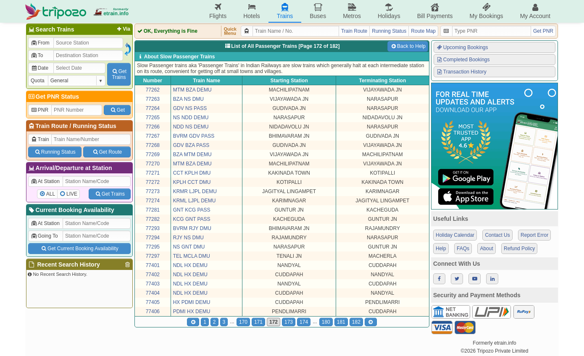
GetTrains (118, 74)
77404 (153, 293)
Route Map (423, 31)
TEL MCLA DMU (191, 256)
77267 (153, 136)
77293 (153, 228)
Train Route (52, 126)
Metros (352, 11)
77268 (153, 145)
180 (326, 322)
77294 (153, 238)
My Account (535, 11)
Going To (44, 236)
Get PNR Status (53, 96)
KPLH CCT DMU (192, 182)
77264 (153, 108)
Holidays (389, 11)
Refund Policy (519, 248)
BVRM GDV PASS (193, 136)
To (37, 55)
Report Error (534, 235)
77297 (153, 256)
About (486, 248)
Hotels (251, 11)
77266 (153, 127)
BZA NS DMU (188, 99)
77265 (153, 117)
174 (304, 322)
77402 (153, 274)
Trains (285, 11)
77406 (153, 311)
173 (288, 322)
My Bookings (486, 11)
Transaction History (461, 72)
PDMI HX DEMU (191, 311)
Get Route (107, 152)
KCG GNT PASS (191, 219)
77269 (153, 154)
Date (39, 68)
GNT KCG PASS (191, 210)
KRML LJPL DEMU (194, 201)
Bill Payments (435, 11)
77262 (153, 90)
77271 (153, 173)
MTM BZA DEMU (192, 90)
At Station (45, 181)
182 (356, 322)
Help (441, 248)
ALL (50, 194)
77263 (153, 99)
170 (243, 322)
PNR (39, 110)
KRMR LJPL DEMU (195, 191)
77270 (153, 164)
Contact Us (497, 235)
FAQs (463, 248)
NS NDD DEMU (191, 117)
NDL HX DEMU (190, 265)
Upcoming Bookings (462, 47)
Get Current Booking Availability (79, 248)
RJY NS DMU (188, 238)
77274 (153, 201)
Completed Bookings (463, 60)
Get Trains (110, 194)
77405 (153, 302)
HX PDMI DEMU (191, 302)
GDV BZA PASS (191, 145)
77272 (153, 182)
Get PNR (543, 31)
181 (341, 322)
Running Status (94, 126)
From (40, 43)
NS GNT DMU (189, 247)
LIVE (71, 194)
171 (258, 322)
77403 (153, 284)
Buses (318, 11)
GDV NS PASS (190, 108)
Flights (217, 11)
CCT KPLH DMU (192, 173)
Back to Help (408, 46)
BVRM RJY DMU (192, 228)
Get (117, 110)
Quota (38, 81)
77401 (153, 265)
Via (123, 29)
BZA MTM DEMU (192, 154)
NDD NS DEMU (191, 127)
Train (40, 139)
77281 (153, 210)
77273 (153, 191)
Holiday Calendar (455, 235)
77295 (153, 247)
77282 (153, 219)
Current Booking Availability (70, 210)
